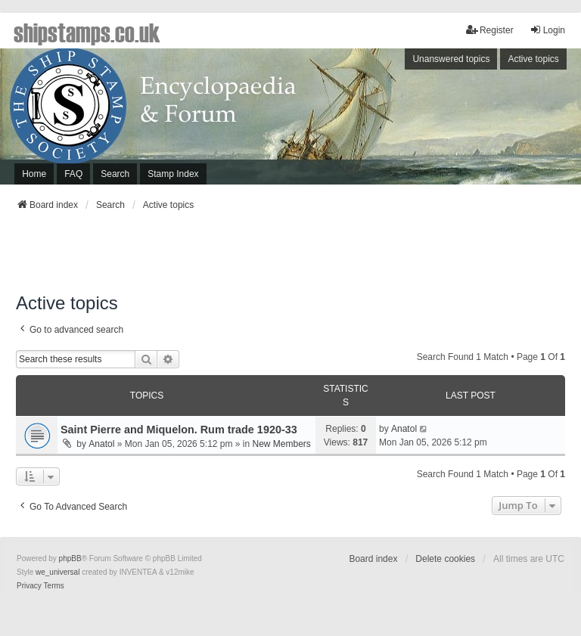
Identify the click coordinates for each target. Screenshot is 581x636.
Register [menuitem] (490, 30)
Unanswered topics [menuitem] (450, 59)
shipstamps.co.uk (87, 31)
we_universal (57, 572)
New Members (282, 444)
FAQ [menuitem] (73, 174)
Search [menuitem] (115, 174)
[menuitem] (29, 586)
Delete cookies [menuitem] (445, 559)
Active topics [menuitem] (533, 59)
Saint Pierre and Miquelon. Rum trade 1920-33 (179, 429)
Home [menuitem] (34, 174)
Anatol (101, 444)
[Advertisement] (290, 256)
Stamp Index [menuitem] (173, 174)
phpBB (70, 558)
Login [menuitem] (547, 30)
